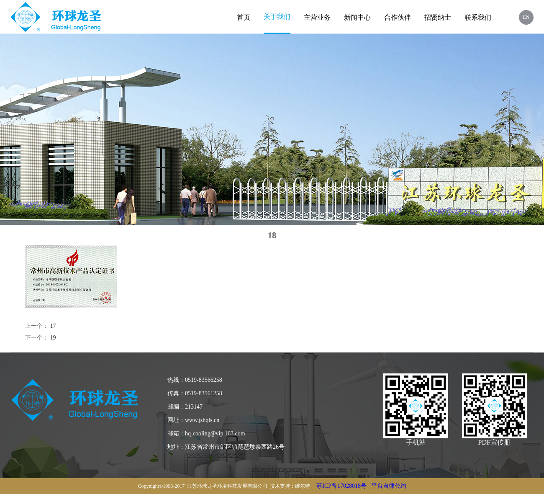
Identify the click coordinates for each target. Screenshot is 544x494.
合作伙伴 (397, 17)
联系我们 (477, 17)
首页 (243, 17)
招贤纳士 (437, 17)
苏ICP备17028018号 (341, 486)
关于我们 (277, 16)
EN (526, 17)
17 (53, 326)
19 (53, 337)
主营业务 (317, 17)
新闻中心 (357, 17)
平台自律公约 (388, 486)
